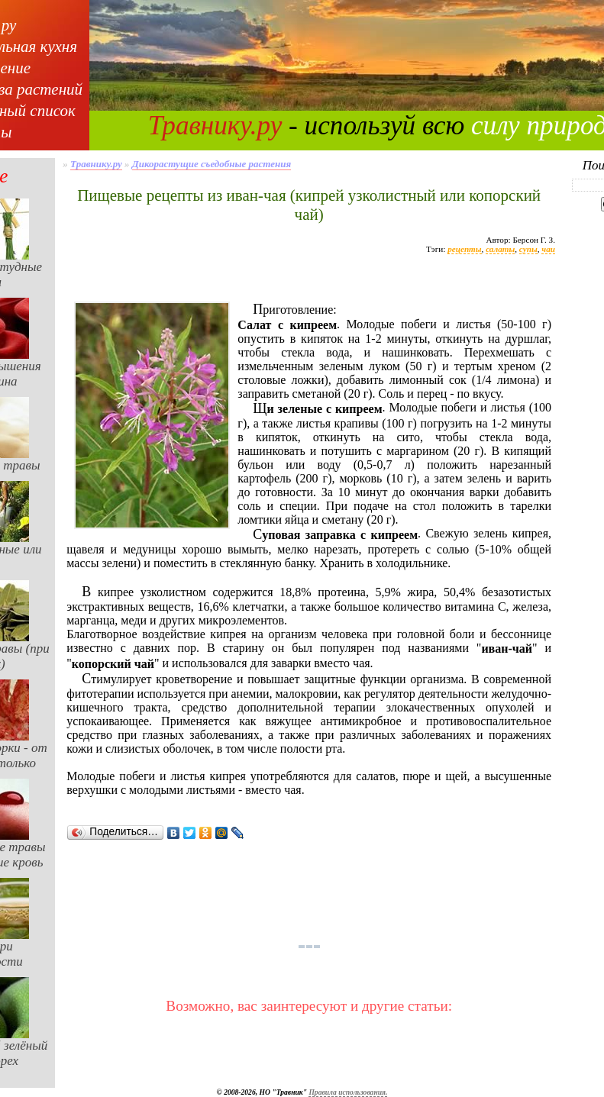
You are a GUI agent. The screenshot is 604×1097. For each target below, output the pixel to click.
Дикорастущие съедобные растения (211, 163)
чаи (548, 248)
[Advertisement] (309, 284)
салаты (500, 248)
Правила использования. (347, 1092)
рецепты (464, 248)
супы (528, 248)
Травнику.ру (215, 125)
